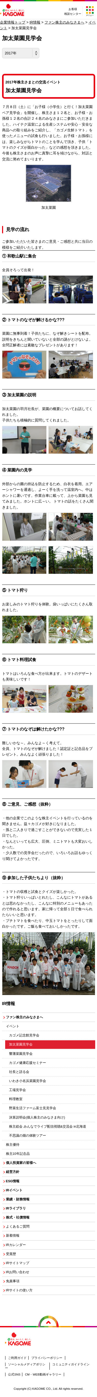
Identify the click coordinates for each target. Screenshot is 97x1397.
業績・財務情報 (17, 1199)
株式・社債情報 (17, 1217)
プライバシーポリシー (46, 1357)
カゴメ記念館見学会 (24, 1035)
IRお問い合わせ (17, 1272)
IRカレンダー (16, 1245)
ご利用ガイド (17, 1357)
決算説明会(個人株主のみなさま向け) (37, 1117)
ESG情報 (13, 1181)
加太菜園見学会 (21, 1044)
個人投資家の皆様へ (21, 1163)
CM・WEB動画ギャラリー (43, 1374)
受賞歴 (11, 1254)
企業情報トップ (12, 22)
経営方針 (12, 1172)
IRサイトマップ (17, 1263)
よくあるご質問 (17, 1226)
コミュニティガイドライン (70, 1364)
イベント (12, 1026)
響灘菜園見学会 (21, 1054)
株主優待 (12, 1145)
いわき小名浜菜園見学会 (27, 1081)
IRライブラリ (16, 1208)
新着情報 (12, 1235)
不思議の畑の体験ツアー (27, 1135)
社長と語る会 (19, 1072)
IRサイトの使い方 (19, 1290)
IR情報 (34, 22)
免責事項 (12, 1281)
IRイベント (14, 1190)
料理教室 (16, 1099)
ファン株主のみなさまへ (64, 22)
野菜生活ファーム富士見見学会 (32, 1108)
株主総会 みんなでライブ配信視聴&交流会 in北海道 (47, 1126)
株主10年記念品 (18, 1154)
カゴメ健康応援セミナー (27, 1063)
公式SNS (14, 1374)
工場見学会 (17, 1090)
